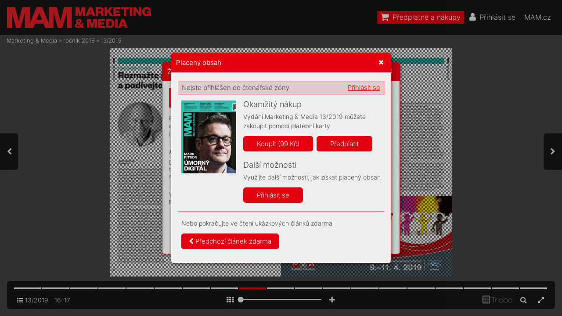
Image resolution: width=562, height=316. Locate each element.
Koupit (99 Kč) (278, 144)
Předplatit (344, 144)
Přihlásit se (364, 87)
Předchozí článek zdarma (230, 241)
